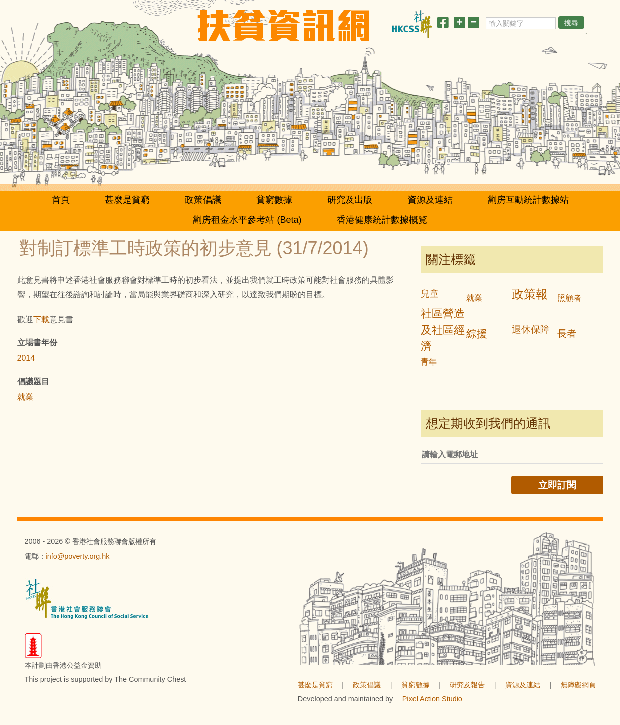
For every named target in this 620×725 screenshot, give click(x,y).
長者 (566, 333)
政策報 (530, 294)
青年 (429, 361)
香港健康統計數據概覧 (382, 220)
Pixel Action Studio (432, 699)
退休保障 (531, 329)
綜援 (476, 333)
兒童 (430, 294)
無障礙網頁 (578, 685)
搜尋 (571, 23)
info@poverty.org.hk (78, 556)
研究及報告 (467, 685)
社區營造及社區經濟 (443, 330)
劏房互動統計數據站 (528, 200)
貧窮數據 (274, 200)
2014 (26, 358)
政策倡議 (203, 200)
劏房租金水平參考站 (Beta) (247, 220)
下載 (41, 319)
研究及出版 (349, 200)
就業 (25, 397)
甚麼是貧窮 (127, 200)
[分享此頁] (442, 24)
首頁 (61, 200)
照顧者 (569, 298)
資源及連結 (430, 200)
